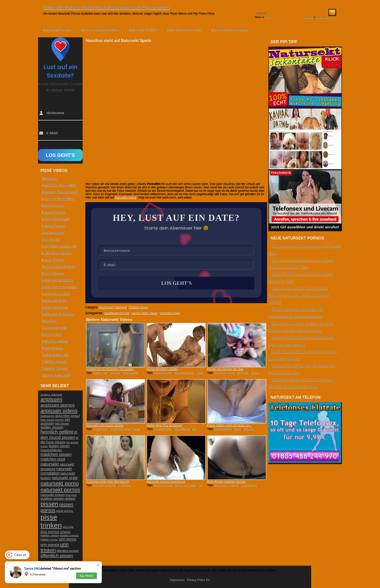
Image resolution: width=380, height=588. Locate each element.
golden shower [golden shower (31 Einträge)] (51, 427)
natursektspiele (223, 428)
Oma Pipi (48, 321)
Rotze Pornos (52, 348)
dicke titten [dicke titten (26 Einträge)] (62, 416)
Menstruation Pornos (58, 267)
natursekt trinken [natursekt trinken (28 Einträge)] (52, 495)
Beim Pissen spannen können (226, 481)
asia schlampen (163, 372)
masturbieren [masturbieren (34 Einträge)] (51, 450)
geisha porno (101, 428)
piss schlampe (182, 428)
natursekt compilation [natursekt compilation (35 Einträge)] (56, 471)
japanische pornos (121, 428)
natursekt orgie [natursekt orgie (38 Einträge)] (65, 478)
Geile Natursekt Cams (184, 30)
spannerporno (249, 485)
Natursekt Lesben (55, 294)
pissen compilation (186, 485)
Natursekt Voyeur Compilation (166, 481)
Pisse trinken (52, 334)
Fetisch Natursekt (55, 219)
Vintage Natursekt (55, 375)
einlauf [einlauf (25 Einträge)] (75, 416)
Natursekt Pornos (57, 30)
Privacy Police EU (198, 580)
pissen (237, 428)
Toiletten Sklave (54, 362)
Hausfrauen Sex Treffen (100, 30)
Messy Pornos (52, 273)
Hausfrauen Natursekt (113, 307)
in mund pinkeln (163, 428)
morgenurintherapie (104, 485)
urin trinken (124, 485)
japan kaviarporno (184, 372)
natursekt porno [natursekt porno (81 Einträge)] (59, 483)
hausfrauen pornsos (117, 313)
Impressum (177, 580)
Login (267, 17)
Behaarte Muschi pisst (59, 192)
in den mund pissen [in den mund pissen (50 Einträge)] (58, 434)
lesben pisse (100, 372)
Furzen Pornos (53, 226)
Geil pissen (50, 239)
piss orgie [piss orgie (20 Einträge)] (68, 526)
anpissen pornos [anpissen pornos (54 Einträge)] (57, 405)
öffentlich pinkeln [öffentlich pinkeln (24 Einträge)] (68, 551)
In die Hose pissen (56, 253)
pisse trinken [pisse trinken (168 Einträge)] (51, 521)
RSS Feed (309, 17)
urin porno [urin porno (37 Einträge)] (67, 539)
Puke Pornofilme (54, 341)
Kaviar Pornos (52, 260)
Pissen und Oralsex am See (225, 369)
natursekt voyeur (163, 485)
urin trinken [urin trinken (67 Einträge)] (54, 547)
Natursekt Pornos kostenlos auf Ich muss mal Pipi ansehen (106, 7)
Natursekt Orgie (54, 300)
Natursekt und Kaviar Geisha (104, 425)
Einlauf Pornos (53, 212)
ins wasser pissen (224, 372)
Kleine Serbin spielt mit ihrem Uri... (229, 425)
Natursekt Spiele (125, 197)
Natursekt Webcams (57, 314)
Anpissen (49, 178)
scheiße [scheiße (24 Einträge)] (65, 532)
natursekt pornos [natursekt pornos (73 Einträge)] (60, 490)
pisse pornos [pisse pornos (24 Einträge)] (64, 511)
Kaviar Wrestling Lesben (162, 369)
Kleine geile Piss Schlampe (164, 425)
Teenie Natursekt (55, 355)
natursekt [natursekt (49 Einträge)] (49, 464)
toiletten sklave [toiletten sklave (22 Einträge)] (49, 535)
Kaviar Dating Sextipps (230, 30)
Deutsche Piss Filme (57, 199)
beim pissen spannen (226, 485)
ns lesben (115, 372)
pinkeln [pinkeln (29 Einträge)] (70, 499)
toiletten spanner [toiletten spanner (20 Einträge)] (69, 535)
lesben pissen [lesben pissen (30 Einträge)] (59, 446)
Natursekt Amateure (57, 280)
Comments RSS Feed (326, 17)
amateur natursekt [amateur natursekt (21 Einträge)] (51, 394)
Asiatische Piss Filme (58, 185)
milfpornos (243, 372)
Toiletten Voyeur (54, 368)
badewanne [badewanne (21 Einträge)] (47, 415)
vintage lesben (131, 372)
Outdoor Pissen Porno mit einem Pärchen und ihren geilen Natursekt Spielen (298, 295)
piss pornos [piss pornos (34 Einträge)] (49, 532)
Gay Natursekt (52, 233)
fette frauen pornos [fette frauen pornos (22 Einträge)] (52, 419)
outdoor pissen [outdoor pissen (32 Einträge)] (52, 499)
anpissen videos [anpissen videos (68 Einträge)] (59, 411)
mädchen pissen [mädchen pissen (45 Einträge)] (55, 454)
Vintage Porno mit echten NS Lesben (110, 369)
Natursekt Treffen (143, 30)
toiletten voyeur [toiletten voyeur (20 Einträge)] (49, 539)
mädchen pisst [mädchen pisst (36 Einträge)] (52, 459)
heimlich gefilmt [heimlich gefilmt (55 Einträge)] (56, 432)
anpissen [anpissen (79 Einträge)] (51, 399)
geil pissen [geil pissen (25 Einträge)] (62, 423)
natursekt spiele (170, 313)
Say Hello (86, 576)
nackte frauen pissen (144, 313)
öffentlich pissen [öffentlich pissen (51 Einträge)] (56, 555)
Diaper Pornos (53, 205)
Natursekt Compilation (59, 287)
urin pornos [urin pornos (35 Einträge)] (49, 545)
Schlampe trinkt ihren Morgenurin (107, 481)
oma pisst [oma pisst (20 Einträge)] (71, 494)
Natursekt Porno (54, 307)
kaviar (200, 372)
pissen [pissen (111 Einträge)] (49, 504)
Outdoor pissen (138, 307)
